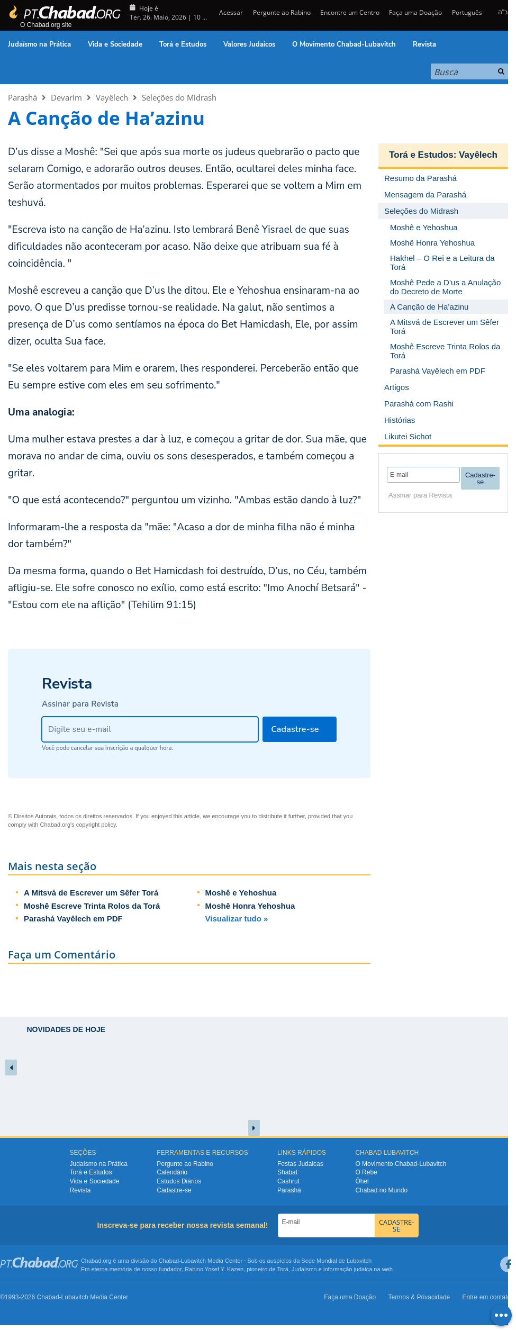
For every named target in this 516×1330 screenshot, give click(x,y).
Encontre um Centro (349, 12)
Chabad (169, 1260)
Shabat (287, 1172)
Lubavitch (193, 1260)
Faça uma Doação (415, 12)
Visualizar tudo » (236, 918)
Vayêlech (112, 97)
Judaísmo (304, 1269)
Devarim (66, 97)
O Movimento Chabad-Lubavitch (344, 44)
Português (467, 12)
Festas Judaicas (300, 1164)
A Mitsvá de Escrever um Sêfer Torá (91, 892)
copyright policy (96, 824)
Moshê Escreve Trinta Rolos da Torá (92, 905)
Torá (282, 1269)
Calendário (172, 1172)
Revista (424, 44)
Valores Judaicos (249, 44)
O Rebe (366, 1172)
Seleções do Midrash (179, 97)
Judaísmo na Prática (39, 44)
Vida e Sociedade (115, 44)
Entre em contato (487, 1297)
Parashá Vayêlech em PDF (73, 918)
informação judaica (347, 1269)
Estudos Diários (179, 1181)
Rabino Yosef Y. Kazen (214, 1269)
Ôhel (361, 1181)
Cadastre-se (174, 1190)
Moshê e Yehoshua (241, 892)
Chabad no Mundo (381, 1190)
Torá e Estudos (182, 44)
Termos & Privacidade (419, 1297)
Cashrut (288, 1181)
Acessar (230, 12)
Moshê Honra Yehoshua (250, 905)
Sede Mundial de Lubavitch (336, 1260)
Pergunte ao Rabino (282, 12)
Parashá (22, 97)
